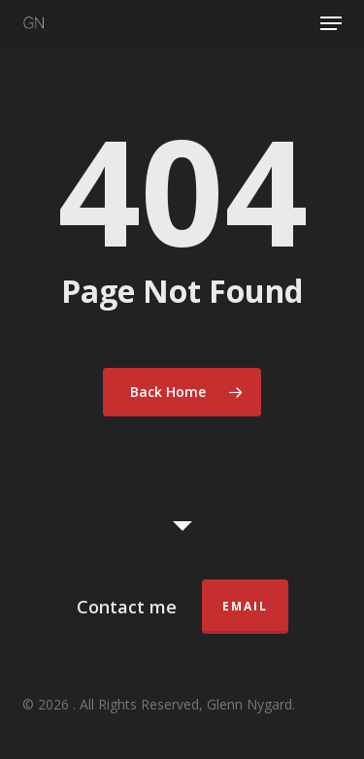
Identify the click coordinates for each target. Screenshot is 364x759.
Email (245, 606)
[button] (331, 23)
